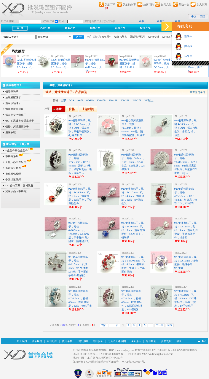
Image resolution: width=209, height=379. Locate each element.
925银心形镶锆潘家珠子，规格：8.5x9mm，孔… (61, 63)
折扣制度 (166, 341)
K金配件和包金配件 (19, 150)
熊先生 (187, 36)
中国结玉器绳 (13, 179)
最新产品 (70, 28)
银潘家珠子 (11, 91)
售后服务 (98, 341)
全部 (63, 100)
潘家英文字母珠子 (15, 114)
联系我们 (37, 341)
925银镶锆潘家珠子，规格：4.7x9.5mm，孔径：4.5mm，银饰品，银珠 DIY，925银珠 (185, 196)
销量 (59, 109)
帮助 (179, 341)
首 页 (20, 28)
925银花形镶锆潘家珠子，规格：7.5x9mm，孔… (27, 63)
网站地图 (52, 341)
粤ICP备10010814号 (133, 361)
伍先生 (187, 56)
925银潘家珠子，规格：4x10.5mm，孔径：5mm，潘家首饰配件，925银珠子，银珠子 (133, 230)
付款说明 (82, 341)
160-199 (113, 100)
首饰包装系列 (16, 168)
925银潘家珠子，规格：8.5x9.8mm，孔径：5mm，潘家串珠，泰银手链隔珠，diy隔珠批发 (80, 128)
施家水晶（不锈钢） (17, 191)
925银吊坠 (167, 36)
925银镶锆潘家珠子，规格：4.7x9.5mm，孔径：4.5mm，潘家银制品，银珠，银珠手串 (80, 298)
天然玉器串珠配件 (18, 162)
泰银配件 (107, 36)
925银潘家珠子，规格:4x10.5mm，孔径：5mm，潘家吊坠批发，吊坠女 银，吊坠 (186, 128)
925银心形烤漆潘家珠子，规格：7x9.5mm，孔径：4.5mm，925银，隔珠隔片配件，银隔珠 (133, 128)
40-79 (80, 100)
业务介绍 (136, 341)
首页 (104, 325)
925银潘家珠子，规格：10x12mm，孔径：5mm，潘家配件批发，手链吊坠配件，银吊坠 (186, 230)
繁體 (202, 16)
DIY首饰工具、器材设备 (19, 185)
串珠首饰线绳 (13, 173)
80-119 (90, 100)
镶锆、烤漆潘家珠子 (17, 126)
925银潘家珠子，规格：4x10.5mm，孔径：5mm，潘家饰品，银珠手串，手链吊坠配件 (80, 196)
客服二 (161, 21)
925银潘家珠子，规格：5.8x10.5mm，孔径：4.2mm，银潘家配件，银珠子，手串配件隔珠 (133, 264)
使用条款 (67, 341)
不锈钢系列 (14, 156)
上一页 (114, 325)
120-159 (101, 100)
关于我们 (21, 341)
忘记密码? (109, 21)
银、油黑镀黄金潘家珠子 (19, 120)
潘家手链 (10, 132)
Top (204, 341)
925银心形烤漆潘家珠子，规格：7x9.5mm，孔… (163, 63)
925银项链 (153, 36)
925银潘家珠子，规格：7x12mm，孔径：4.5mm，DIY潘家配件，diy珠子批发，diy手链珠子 (185, 298)
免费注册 (96, 21)
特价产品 (145, 28)
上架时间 (88, 109)
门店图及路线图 (117, 341)
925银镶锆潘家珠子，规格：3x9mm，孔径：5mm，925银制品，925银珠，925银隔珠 (133, 162)
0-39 (71, 100)
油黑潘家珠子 (13, 97)
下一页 (159, 325)
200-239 (125, 100)
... (151, 325)
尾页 (169, 325)
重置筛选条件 (197, 92)
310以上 (148, 100)
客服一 (143, 21)
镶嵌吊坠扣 (120, 36)
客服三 (179, 21)
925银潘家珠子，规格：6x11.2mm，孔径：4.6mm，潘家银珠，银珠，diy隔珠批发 (132, 196)
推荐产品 (95, 28)
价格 (72, 109)
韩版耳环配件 (137, 36)
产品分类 (45, 28)
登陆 (87, 21)
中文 (193, 16)
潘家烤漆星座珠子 (15, 109)
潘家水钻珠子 (13, 103)
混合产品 (120, 28)
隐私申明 (151, 341)
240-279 (136, 100)
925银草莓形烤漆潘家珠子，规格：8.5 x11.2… (129, 63)
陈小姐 (187, 46)
